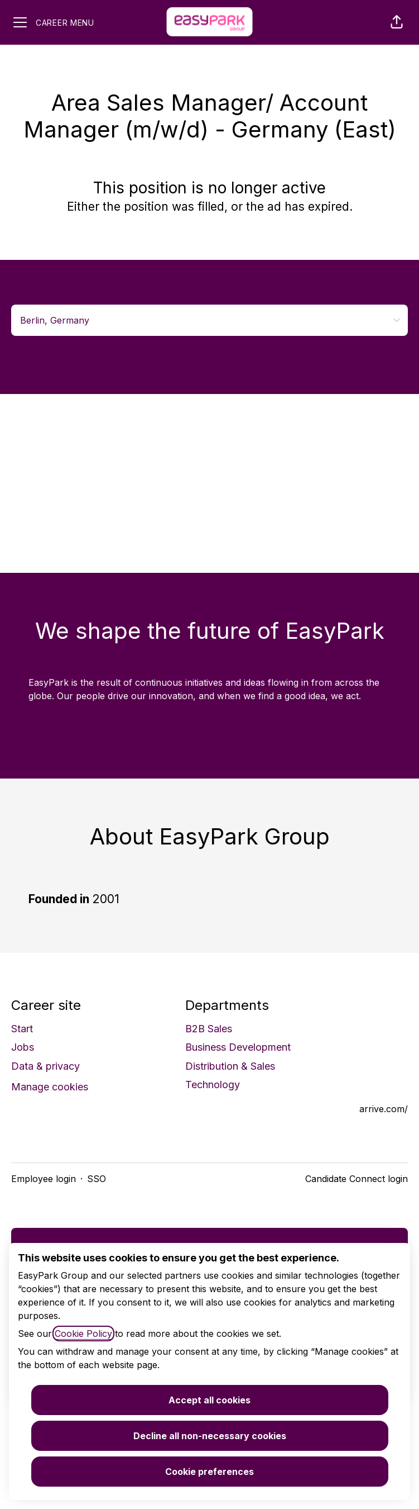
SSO (96, 1178)
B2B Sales (208, 1029)
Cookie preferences (209, 1471)
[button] (396, 22)
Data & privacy (45, 1066)
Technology (212, 1084)
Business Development (238, 1047)
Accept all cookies (209, 1400)
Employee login (43, 1178)
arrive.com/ (383, 1108)
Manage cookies (49, 1087)
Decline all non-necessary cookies (209, 1435)
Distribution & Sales (230, 1066)
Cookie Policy (83, 1333)
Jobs (22, 1047)
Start (22, 1029)
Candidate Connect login (356, 1178)
